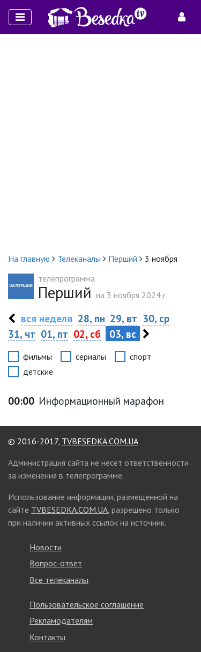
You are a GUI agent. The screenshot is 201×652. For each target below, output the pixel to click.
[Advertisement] (100, 143)
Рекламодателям (61, 620)
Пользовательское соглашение (86, 604)
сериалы (91, 356)
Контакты (47, 637)
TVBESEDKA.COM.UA (100, 441)
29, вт (123, 318)
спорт (140, 356)
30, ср (156, 318)
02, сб (87, 333)
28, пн (91, 318)
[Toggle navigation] (20, 17)
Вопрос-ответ (55, 563)
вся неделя (46, 318)
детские (38, 371)
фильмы (37, 356)
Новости (45, 547)
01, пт (54, 333)
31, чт (21, 333)
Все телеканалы (58, 579)
